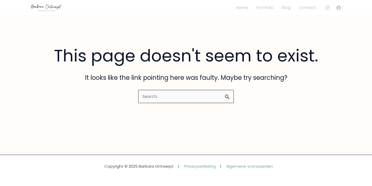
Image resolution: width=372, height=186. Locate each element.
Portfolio (265, 8)
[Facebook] (338, 7)
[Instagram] (327, 7)
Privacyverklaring (200, 166)
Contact (307, 8)
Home (242, 8)
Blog (286, 8)
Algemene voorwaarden (249, 166)
